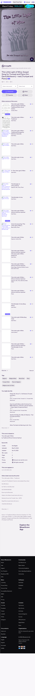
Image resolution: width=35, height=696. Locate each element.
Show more (5, 428)
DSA (2, 596)
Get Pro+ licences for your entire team (26, 632)
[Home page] (6, 2)
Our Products (4, 571)
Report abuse (22, 565)
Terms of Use (4, 588)
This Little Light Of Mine (8, 436)
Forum (20, 588)
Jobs (2, 565)
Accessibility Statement (6, 591)
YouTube (3, 605)
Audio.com (3, 631)
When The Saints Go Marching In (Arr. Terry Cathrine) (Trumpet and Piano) (20, 426)
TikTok (2, 616)
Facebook (3, 608)
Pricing (2, 599)
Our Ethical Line (22, 562)
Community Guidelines (24, 568)
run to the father (6, 470)
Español (3, 642)
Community (21, 574)
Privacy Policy (4, 585)
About (2, 562)
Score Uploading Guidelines (25, 571)
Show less (5, 509)
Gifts (2, 576)
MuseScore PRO (5, 574)
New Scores (21, 608)
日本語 (2, 648)
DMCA (2, 594)
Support (3, 568)
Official (8, 114)
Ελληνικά (3, 645)
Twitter (2, 611)
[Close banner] (33, 6)
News (20, 625)
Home (3, 514)
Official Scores (22, 619)
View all (31, 370)
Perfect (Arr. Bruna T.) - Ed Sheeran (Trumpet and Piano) (21, 394)
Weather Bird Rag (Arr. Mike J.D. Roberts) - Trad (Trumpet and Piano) (21, 415)
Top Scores (21, 605)
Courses (20, 616)
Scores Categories (23, 614)
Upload (27, 2)
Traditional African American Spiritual (12, 437)
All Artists (21, 611)
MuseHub (3, 634)
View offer (29, 6)
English (2, 639)
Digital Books (21, 622)
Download (21, 582)
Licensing (3, 582)
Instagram (3, 619)
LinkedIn (3, 614)
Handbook (21, 585)
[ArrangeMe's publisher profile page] (16, 66)
